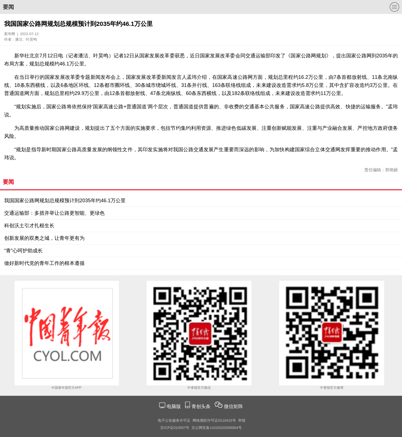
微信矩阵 (233, 406)
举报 (241, 420)
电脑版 (173, 406)
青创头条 (202, 406)
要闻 (8, 7)
